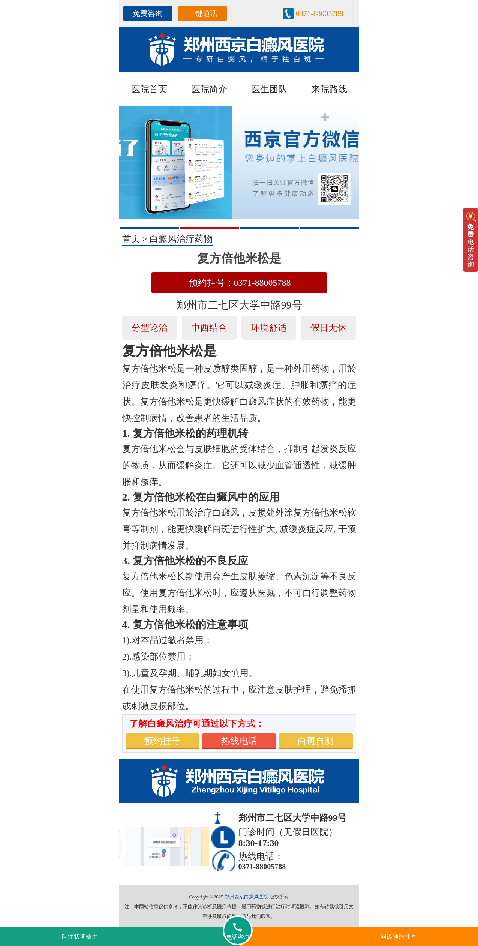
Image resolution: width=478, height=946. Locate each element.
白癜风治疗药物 (181, 239)
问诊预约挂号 (399, 936)
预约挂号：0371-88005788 (240, 283)
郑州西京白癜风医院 (246, 897)
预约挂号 (162, 741)
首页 (131, 239)
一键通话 (202, 13)
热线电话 (239, 741)
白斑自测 (316, 741)
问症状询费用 (80, 936)
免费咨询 (148, 13)
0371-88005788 (319, 13)
